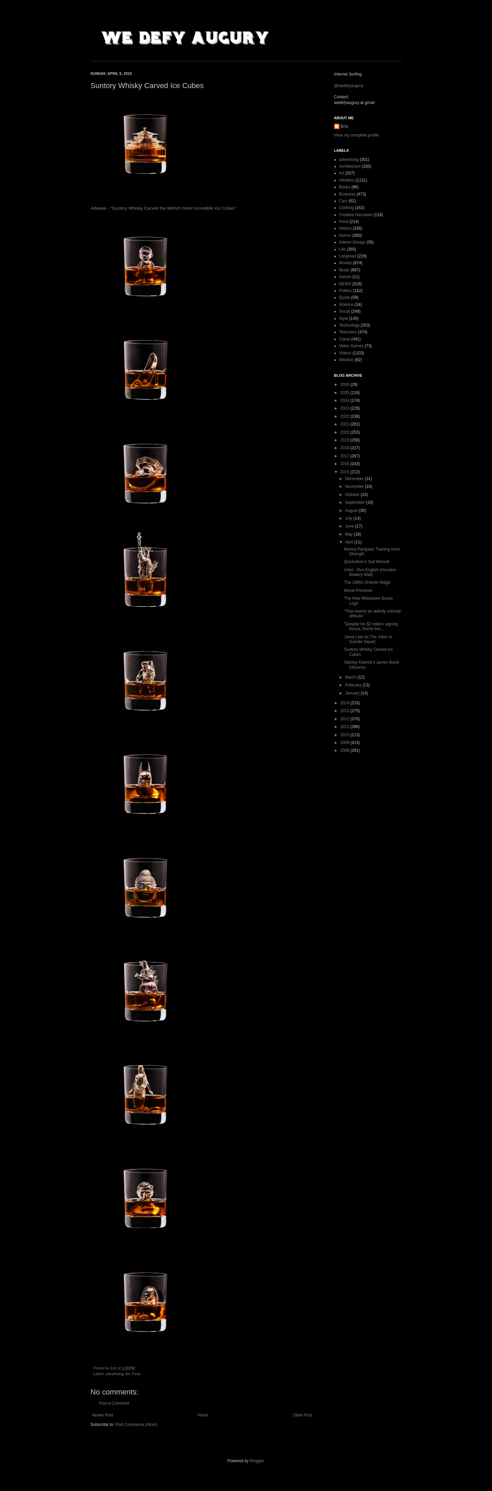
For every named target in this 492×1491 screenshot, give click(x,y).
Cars (343, 201)
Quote (344, 297)
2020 (345, 432)
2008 (345, 750)
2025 (345, 392)
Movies (345, 263)
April (349, 542)
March (351, 677)
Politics (345, 290)
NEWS (345, 284)
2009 (345, 742)
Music (344, 270)
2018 (345, 448)
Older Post (302, 1415)
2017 (345, 456)
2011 (345, 726)
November (355, 486)
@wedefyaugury (349, 85)
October (352, 494)
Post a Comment (114, 1403)
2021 (345, 424)
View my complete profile (356, 135)
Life (342, 249)
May (349, 534)
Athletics (346, 180)
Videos (345, 353)
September (355, 502)
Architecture (350, 166)
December (355, 478)
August (352, 510)
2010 (345, 734)
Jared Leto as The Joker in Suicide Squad (368, 639)
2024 (345, 400)
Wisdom (346, 359)
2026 (345, 384)
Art (127, 1374)
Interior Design (352, 242)
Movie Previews (358, 590)
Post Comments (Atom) (136, 1424)
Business (347, 194)
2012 (345, 719)
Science (346, 304)
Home (202, 1415)
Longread (347, 256)
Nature (345, 276)
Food (136, 1374)
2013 (345, 710)
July (349, 518)
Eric (345, 126)
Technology (349, 325)
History (345, 228)
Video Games (351, 346)
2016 (345, 463)
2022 (345, 416)
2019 (345, 440)
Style (343, 318)
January (352, 693)
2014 (345, 703)
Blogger (257, 1460)
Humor (345, 235)
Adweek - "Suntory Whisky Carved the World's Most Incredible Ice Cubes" (163, 208)
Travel (344, 339)
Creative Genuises (356, 214)
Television (348, 332)
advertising (114, 1374)
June (350, 526)
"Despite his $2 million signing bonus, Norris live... (371, 626)
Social (344, 311)
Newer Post (102, 1415)
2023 (345, 408)
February (353, 685)
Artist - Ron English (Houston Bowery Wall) (370, 572)
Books (344, 187)
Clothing (346, 207)
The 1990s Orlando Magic (367, 582)
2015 (345, 472)
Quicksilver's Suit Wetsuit (366, 561)
